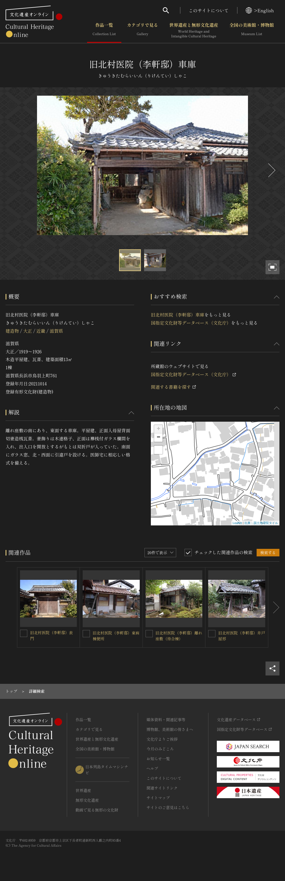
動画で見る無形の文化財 (96, 810)
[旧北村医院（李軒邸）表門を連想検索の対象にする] (23, 633)
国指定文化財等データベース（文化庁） (191, 322)
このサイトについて (209, 10)
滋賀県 (56, 330)
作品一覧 (104, 30)
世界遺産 (83, 790)
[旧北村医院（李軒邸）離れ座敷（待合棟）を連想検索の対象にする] (149, 633)
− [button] (158, 437)
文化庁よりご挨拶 (162, 739)
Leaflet (237, 523)
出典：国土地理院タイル (261, 523)
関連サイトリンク (162, 788)
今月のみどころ (160, 749)
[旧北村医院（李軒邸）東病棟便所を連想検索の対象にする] (86, 633)
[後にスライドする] (271, 170)
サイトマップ (158, 797)
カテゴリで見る (142, 30)
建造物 (12, 330)
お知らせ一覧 (158, 758)
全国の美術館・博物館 (251, 30)
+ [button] (158, 429)
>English (260, 10)
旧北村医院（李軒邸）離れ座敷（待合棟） (179, 635)
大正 (27, 330)
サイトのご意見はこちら (167, 807)
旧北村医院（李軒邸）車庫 (177, 314)
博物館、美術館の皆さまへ (169, 729)
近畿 (40, 330)
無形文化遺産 (87, 800)
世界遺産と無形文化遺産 (193, 30)
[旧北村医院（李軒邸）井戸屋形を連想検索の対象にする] (211, 633)
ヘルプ (152, 768)
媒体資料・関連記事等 (165, 719)
